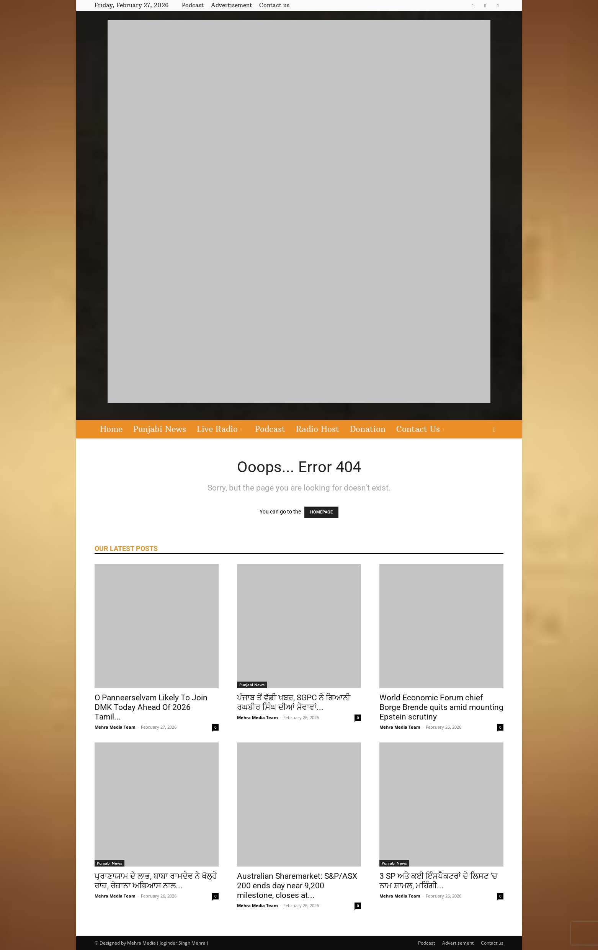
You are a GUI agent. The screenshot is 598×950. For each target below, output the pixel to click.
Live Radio (219, 429)
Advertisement (231, 5)
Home (111, 429)
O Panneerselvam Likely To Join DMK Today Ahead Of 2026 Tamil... (151, 707)
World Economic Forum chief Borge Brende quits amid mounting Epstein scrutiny (441, 707)
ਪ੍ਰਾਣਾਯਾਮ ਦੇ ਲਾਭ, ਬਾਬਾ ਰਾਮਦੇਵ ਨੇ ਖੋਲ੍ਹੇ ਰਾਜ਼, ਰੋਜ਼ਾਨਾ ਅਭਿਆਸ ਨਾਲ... (156, 881)
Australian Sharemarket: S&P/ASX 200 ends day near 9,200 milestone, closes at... (297, 886)
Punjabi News (159, 429)
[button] (494, 429)
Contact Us (420, 429)
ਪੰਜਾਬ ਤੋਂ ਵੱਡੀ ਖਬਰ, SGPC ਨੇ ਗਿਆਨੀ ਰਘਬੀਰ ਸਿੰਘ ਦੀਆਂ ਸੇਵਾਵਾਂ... (293, 702)
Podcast (193, 5)
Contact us (274, 5)
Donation (368, 429)
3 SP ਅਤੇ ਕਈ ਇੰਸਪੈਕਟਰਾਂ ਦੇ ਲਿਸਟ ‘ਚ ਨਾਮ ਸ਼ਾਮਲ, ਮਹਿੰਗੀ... (438, 881)
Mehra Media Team (115, 727)
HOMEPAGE (321, 512)
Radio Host (317, 429)
